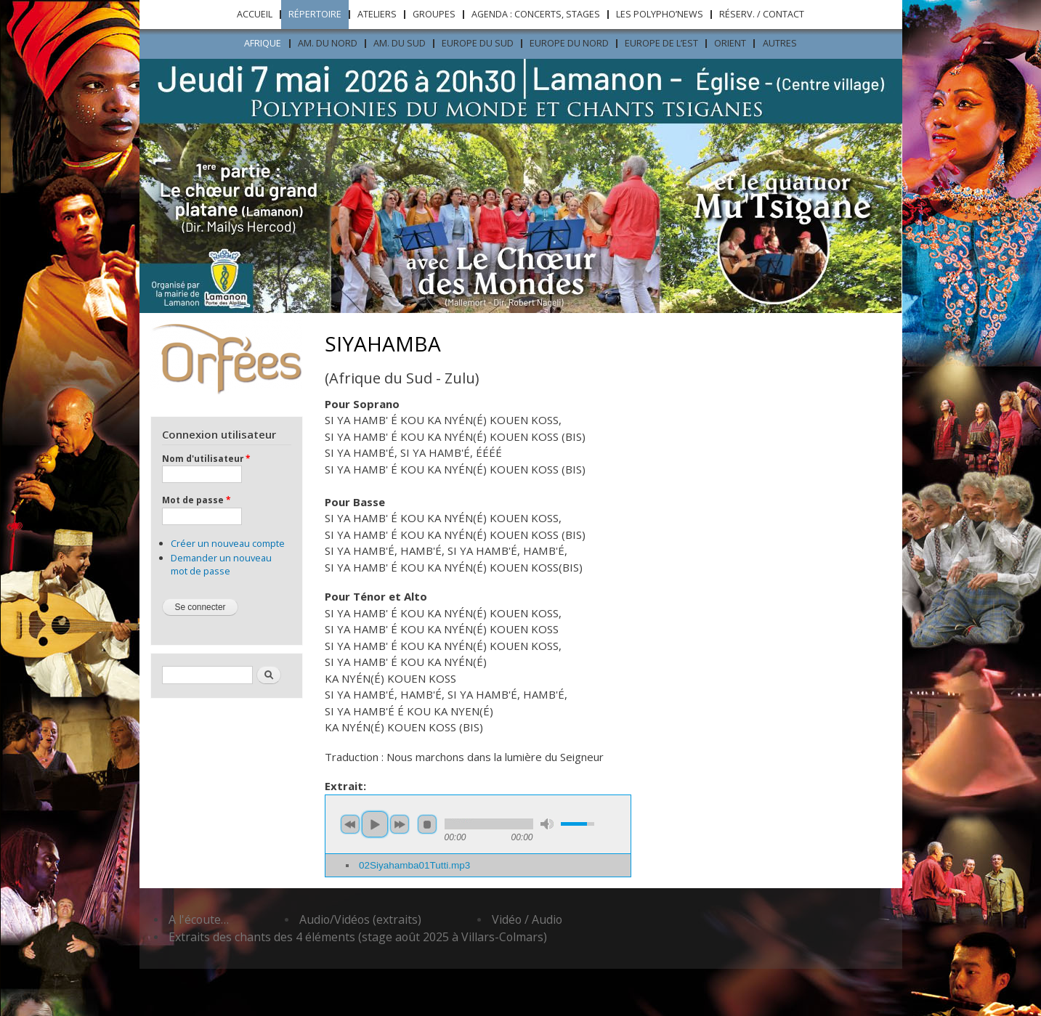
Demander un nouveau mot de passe (221, 564)
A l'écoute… (199, 919)
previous (350, 824)
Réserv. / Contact (761, 14)
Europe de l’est (661, 43)
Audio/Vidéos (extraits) (360, 919)
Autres (780, 43)
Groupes (434, 14)
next (399, 824)
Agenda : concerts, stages (535, 14)
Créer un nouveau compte (228, 543)
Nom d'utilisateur (206, 458)
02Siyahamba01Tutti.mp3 (414, 865)
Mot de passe (196, 499)
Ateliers (377, 14)
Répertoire (314, 14)
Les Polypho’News (659, 14)
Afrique (262, 43)
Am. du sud (399, 43)
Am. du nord (327, 43)
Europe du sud (478, 43)
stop (427, 824)
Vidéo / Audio (527, 919)
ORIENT (730, 43)
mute (547, 823)
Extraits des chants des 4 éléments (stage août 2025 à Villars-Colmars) (358, 937)
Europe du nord (569, 43)
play (374, 824)
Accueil (254, 14)
